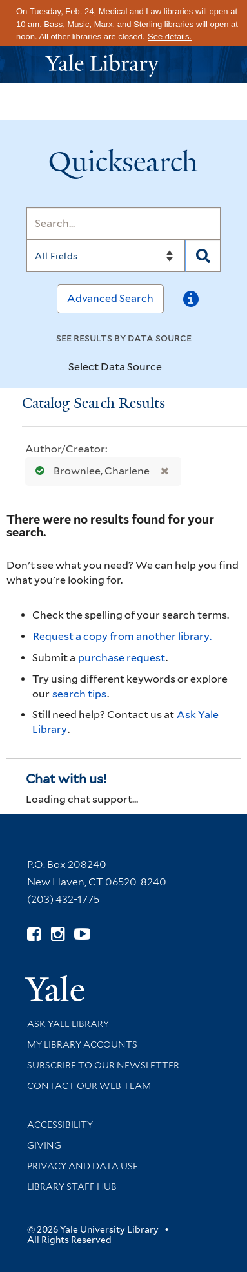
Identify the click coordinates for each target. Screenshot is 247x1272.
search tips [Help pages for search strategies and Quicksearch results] (79, 694)
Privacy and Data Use (82, 1166)
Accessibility (60, 1124)
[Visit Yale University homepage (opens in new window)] (54, 984)
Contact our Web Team (89, 1086)
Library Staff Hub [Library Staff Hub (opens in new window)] (72, 1187)
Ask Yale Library (68, 1024)
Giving (44, 1145)
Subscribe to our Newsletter (103, 1065)
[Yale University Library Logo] (123, 64)
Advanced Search (110, 298)
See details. (170, 36)
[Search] (123, 223)
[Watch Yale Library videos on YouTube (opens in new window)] (82, 934)
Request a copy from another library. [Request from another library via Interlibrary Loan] (122, 636)
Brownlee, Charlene (90, 471)
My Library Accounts (82, 1044)
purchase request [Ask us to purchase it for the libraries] (121, 658)
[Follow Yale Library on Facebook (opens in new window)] (34, 934)
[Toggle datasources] (173, 368)
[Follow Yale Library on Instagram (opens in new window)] (57, 934)
